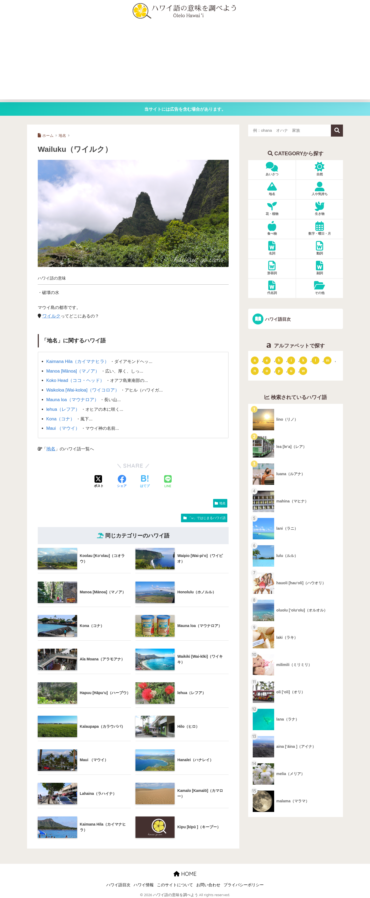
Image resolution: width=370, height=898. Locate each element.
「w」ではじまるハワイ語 (207, 515)
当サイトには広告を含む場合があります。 (185, 109)
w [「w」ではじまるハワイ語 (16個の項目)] (303, 371)
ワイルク (50, 315)
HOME (185, 871)
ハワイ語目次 (277, 319)
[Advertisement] (185, 62)
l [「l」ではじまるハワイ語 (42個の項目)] (315, 360)
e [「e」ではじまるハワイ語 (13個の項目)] (267, 360)
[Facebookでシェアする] (122, 480)
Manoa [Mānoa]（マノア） (72, 370)
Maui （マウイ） (62, 426)
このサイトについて (175, 882)
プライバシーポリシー (244, 882)
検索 (337, 131)
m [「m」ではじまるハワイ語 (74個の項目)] (327, 360)
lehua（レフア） (62, 407)
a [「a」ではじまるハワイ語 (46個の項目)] (255, 360)
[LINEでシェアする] (168, 479)
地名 (50, 446)
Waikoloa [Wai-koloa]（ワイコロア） (81, 389)
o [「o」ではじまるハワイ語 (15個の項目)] (267, 371)
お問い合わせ (208, 882)
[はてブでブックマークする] (145, 480)
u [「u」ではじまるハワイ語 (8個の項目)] (291, 371)
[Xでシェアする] (99, 480)
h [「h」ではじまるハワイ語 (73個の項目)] (279, 360)
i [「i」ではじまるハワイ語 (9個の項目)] (291, 360)
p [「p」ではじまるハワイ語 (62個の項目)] (279, 371)
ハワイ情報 (144, 882)
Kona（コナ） (60, 417)
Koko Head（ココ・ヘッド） (74, 379)
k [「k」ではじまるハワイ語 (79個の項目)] (303, 360)
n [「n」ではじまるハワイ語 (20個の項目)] (255, 371)
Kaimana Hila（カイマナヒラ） (76, 361)
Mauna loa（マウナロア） (71, 398)
